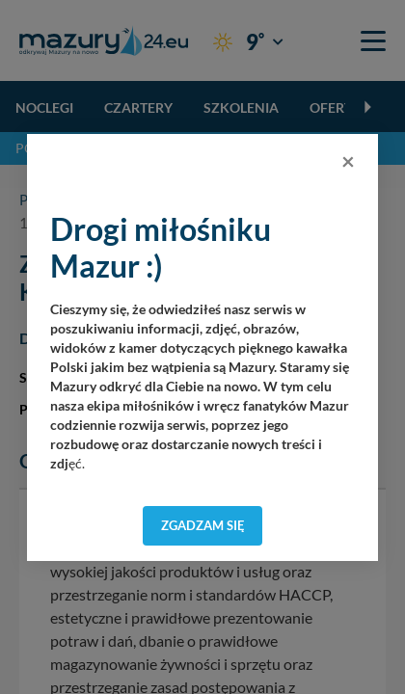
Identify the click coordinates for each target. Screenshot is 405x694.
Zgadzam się (203, 525)
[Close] (348, 161)
